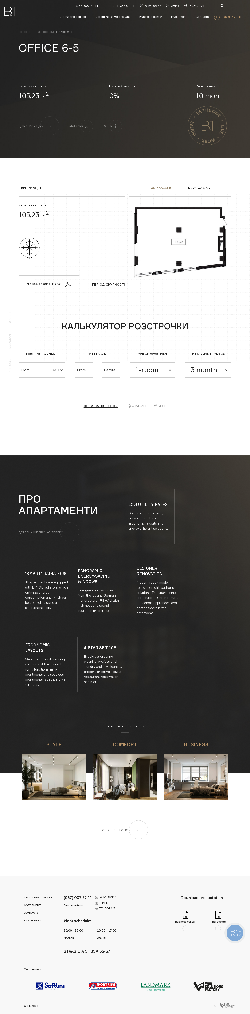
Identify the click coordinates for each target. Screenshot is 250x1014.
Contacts (202, 16)
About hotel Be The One (113, 16)
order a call (229, 17)
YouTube (9, 317)
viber (172, 5)
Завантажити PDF (49, 284)
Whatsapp (137, 406)
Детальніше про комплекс (45, 532)
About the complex (73, 16)
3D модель (161, 187)
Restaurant (32, 920)
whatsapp (150, 5)
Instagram (9, 341)
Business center (150, 16)
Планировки (45, 31)
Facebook (9, 366)
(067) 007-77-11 (87, 5)
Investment (179, 16)
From (25, 370)
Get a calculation (101, 406)
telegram (194, 5)
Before (109, 370)
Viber (160, 406)
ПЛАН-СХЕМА (198, 187)
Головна (24, 31)
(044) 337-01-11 (123, 5)
